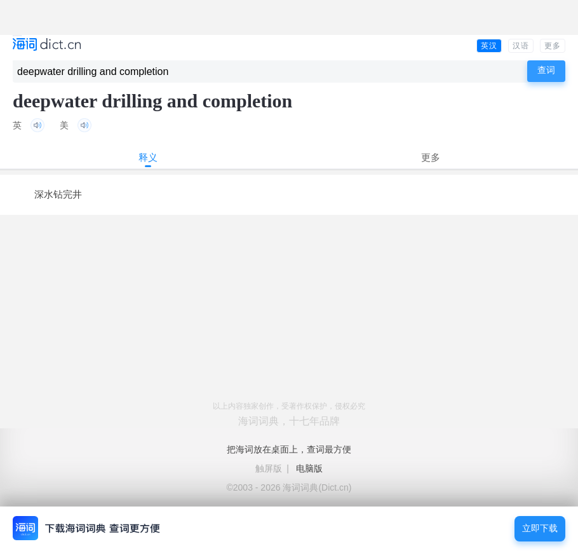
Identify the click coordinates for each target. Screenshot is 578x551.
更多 (552, 45)
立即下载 (540, 528)
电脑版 (309, 468)
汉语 (521, 45)
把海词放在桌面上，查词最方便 (289, 449)
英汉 (489, 45)
